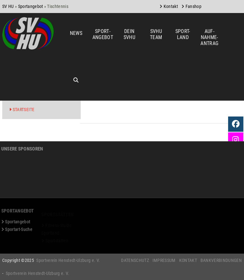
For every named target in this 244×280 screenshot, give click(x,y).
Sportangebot (30, 6)
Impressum (164, 260)
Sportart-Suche (18, 231)
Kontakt (171, 6)
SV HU (8, 6)
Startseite (24, 109)
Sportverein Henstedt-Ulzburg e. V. (68, 260)
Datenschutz (135, 260)
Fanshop (193, 6)
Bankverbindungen (221, 260)
